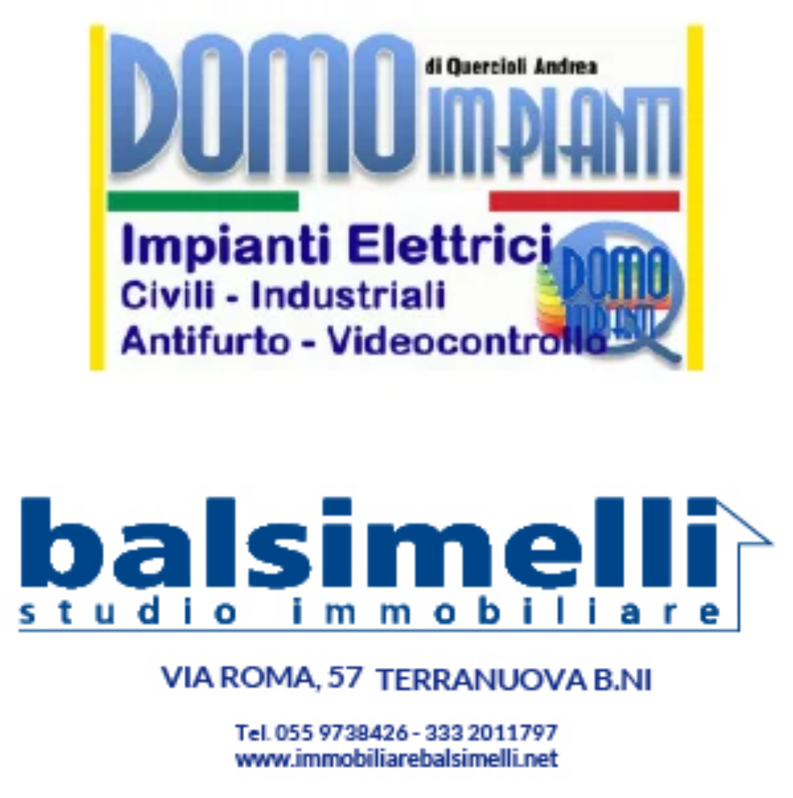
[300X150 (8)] (396, 394)
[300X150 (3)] (396, 793)
